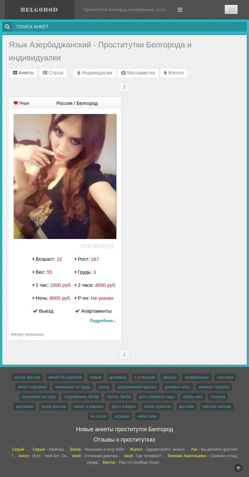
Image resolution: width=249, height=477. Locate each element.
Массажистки (138, 72)
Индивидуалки (94, 72)
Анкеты (23, 72)
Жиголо (174, 72)
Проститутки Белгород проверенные (119, 9)
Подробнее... (103, 320)
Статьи (53, 72)
